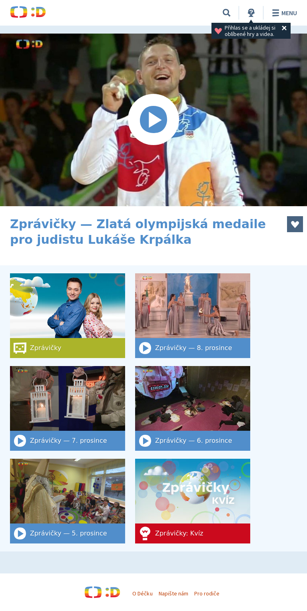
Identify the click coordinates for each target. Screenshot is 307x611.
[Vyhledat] (227, 13)
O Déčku (142, 593)
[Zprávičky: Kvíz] (192, 501)
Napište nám (173, 593)
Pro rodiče (206, 593)
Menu (283, 13)
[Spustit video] (153, 120)
